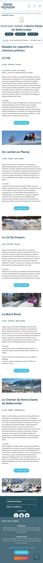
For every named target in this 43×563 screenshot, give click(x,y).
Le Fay (5, 40)
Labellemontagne (6, 13)
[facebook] (16, 515)
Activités (38, 13)
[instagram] (21, 515)
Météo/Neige (20, 34)
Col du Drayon (36, 40)
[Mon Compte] (29, 6)
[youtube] (27, 515)
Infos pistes (33, 34)
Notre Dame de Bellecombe (21, 13)
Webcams (9, 34)
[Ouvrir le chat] (37, 557)
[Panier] (34, 6)
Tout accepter (21, 558)
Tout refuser (21, 552)
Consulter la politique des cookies (21, 547)
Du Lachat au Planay (19, 40)
